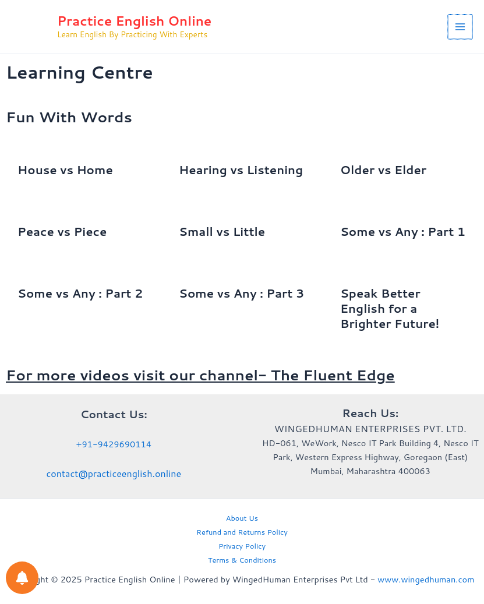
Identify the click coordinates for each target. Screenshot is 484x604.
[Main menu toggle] (460, 28)
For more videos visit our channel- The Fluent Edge (200, 379)
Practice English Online (145, 23)
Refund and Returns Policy (242, 532)
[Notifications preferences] (22, 577)
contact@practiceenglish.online (114, 473)
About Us (242, 518)
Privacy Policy (242, 546)
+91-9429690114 (113, 444)
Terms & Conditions (242, 559)
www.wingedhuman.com (425, 579)
